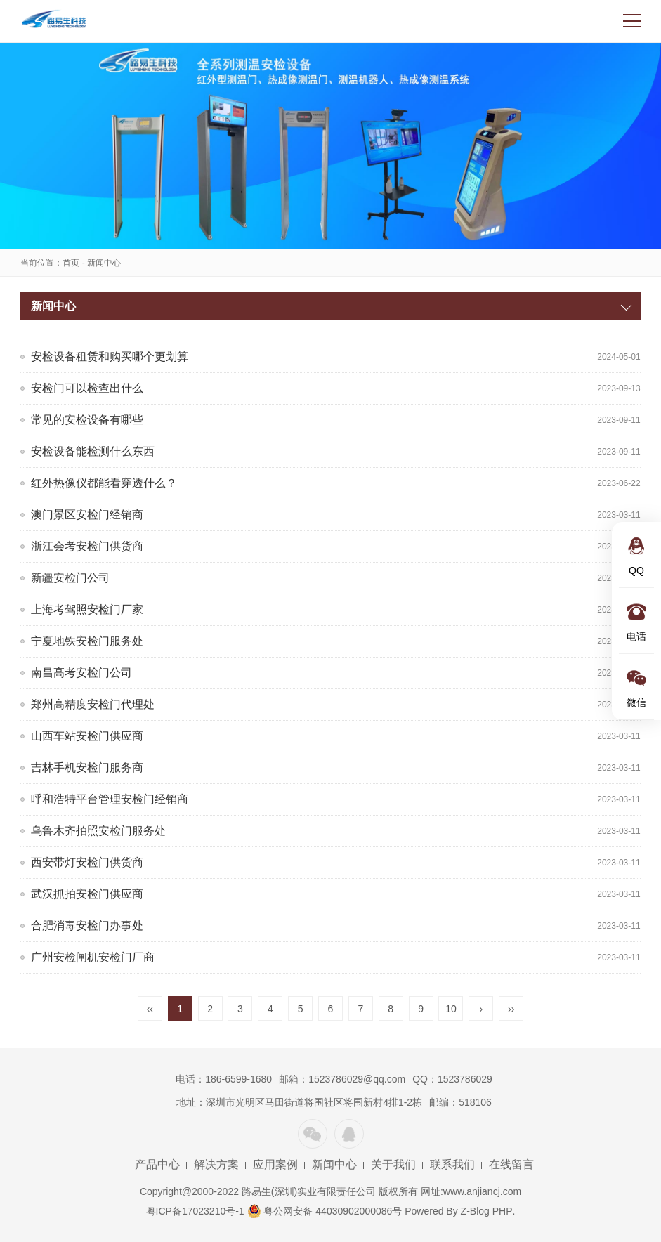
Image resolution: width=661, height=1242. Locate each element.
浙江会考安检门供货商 (87, 546)
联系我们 (452, 1164)
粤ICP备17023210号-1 (195, 1211)
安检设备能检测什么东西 (93, 451)
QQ (349, 1134)
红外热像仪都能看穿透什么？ (104, 483)
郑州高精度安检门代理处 (93, 704)
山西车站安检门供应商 (87, 736)
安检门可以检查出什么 (87, 388)
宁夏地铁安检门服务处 (87, 641)
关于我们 (393, 1164)
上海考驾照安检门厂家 (87, 609)
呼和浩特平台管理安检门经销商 (109, 799)
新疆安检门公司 (70, 578)
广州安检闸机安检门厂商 (93, 957)
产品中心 (157, 1164)
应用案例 (275, 1164)
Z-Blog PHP (487, 1211)
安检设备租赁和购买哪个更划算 (109, 356)
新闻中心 (104, 263)
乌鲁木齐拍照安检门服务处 (98, 831)
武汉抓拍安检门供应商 (87, 894)
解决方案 (216, 1164)
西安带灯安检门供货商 (87, 862)
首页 (71, 263)
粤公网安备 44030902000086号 (325, 1211)
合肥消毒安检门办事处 (87, 925)
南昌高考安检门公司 (81, 673)
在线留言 (511, 1164)
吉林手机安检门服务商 (87, 767)
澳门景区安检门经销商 (87, 515)
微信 (312, 1134)
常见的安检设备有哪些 (87, 420)
